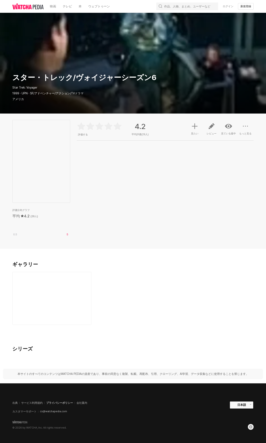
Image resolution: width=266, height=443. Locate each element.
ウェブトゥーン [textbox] (99, 6)
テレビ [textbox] (67, 6)
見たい (194, 128)
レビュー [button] (211, 130)
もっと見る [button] (245, 130)
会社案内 (82, 402)
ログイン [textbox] (228, 6)
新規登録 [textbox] (245, 6)
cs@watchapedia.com (53, 411)
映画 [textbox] (53, 6)
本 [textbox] (80, 6)
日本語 (241, 404)
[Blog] (251, 427)
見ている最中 (228, 129)
